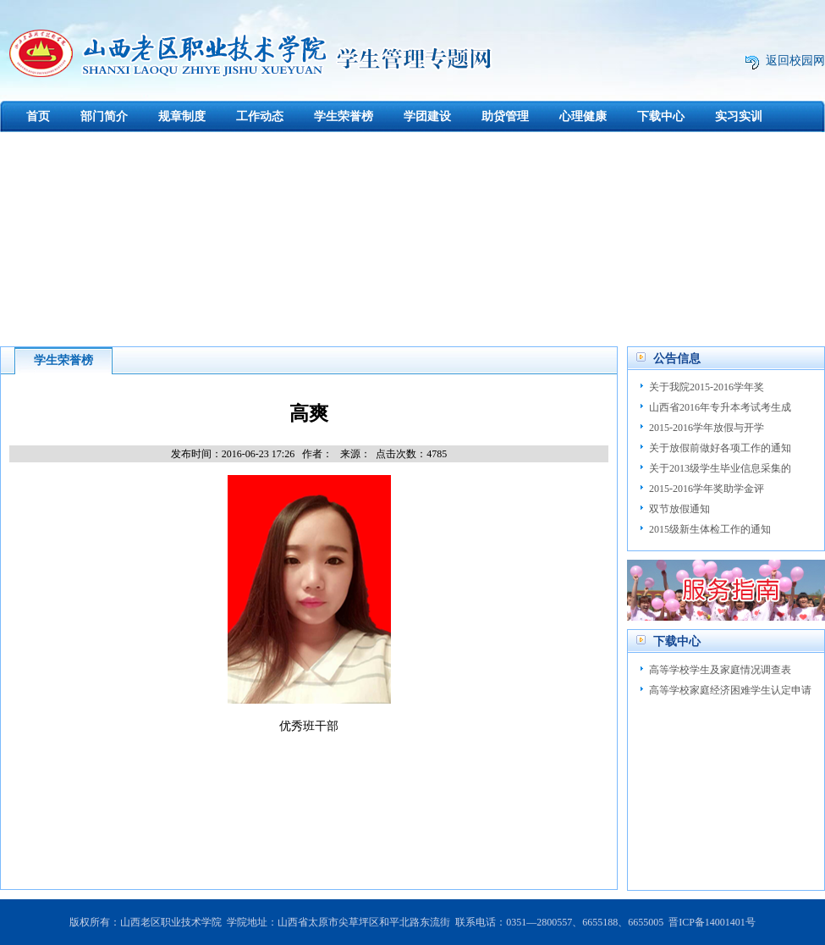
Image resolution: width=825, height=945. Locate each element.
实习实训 (738, 116)
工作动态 (259, 116)
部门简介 (104, 116)
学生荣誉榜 (343, 116)
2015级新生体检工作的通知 (710, 529)
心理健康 (583, 116)
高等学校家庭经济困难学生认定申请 (730, 690)
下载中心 (661, 116)
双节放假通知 (679, 509)
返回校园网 (795, 60)
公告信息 (677, 358)
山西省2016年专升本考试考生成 (720, 407)
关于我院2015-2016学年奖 (706, 387)
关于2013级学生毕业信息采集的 (720, 468)
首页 (38, 116)
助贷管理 (505, 116)
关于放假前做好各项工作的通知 (720, 448)
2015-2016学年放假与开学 (706, 428)
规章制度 (182, 116)
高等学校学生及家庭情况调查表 (720, 670)
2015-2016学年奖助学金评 (706, 489)
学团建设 (427, 116)
